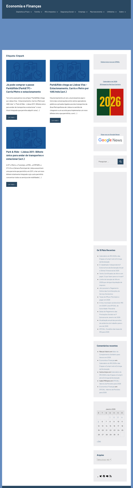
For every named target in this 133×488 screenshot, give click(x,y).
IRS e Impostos (51, 12)
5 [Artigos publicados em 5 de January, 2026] (98, 421)
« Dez (99, 441)
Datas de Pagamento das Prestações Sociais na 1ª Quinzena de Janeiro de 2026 (109, 314)
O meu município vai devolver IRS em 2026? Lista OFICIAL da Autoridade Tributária (111, 306)
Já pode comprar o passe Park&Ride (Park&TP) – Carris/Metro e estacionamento (23, 88)
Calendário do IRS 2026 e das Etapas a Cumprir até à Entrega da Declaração (110, 259)
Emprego (82, 12)
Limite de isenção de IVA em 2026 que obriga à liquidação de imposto (110, 282)
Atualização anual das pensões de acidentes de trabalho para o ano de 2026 (110, 323)
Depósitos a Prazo (23, 12)
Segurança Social (67, 12)
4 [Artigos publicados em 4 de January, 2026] (121, 417)
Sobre (122, 12)
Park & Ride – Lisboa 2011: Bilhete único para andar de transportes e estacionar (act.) (25, 155)
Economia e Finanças (23, 6)
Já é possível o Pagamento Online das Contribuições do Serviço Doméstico (109, 291)
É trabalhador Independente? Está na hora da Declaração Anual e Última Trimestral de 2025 (111, 268)
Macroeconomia (97, 12)
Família (37, 12)
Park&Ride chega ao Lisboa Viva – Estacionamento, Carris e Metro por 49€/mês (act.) (69, 88)
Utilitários (111, 12)
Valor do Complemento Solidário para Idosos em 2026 (109, 354)
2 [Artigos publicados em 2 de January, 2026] (114, 417)
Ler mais (11, 117)
